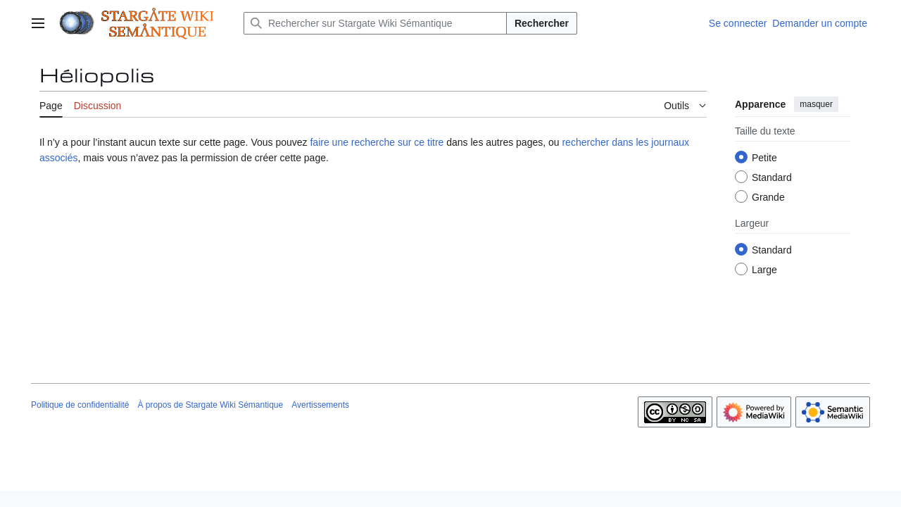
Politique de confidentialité (80, 405)
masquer (816, 104)
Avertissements (320, 405)
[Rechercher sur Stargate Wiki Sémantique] (375, 23)
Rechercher (542, 23)
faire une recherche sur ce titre (376, 142)
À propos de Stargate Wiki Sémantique (210, 405)
